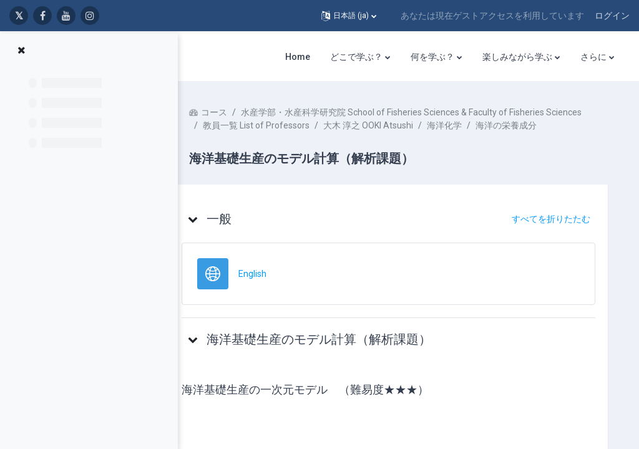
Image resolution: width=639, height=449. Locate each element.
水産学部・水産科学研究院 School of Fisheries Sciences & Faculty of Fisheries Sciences (397, 125)
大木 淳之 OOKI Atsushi (392, 138)
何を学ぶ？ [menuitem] (432, 57)
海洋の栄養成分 (529, 138)
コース (238, 112)
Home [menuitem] (297, 57)
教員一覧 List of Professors (280, 138)
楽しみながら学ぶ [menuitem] (517, 57)
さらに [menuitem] (593, 57)
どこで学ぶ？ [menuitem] (356, 57)
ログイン (612, 16)
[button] (349, 15)
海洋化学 (468, 138)
